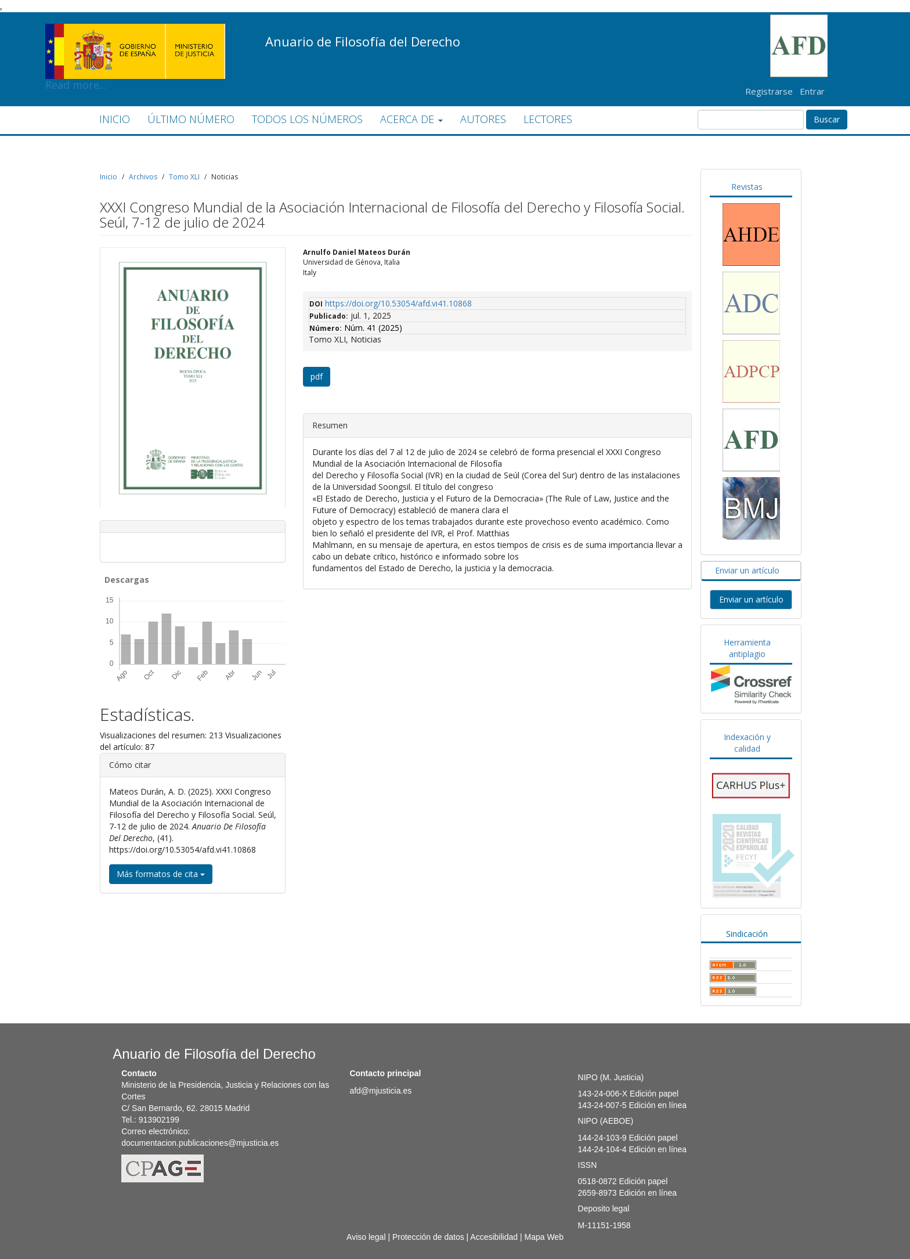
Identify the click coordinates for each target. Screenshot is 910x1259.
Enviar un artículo (747, 570)
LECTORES (547, 119)
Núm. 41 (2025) (373, 327)
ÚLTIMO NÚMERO (190, 119)
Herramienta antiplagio (747, 648)
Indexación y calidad (747, 742)
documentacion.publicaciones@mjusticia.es (200, 1143)
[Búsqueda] (751, 119)
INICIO (114, 119)
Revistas (747, 186)
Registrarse (769, 91)
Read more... (135, 32)
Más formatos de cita (161, 873)
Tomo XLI (184, 177)
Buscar (827, 119)
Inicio (108, 177)
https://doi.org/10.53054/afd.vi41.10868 (398, 303)
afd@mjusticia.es (380, 1090)
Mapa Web (543, 1237)
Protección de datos (428, 1237)
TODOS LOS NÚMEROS (307, 119)
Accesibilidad (494, 1237)
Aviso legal (365, 1237)
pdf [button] (316, 376)
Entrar (812, 91)
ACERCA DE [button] (411, 119)
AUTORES (483, 119)
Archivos (143, 177)
